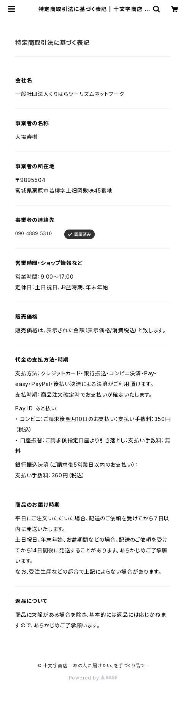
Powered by (93, 678)
